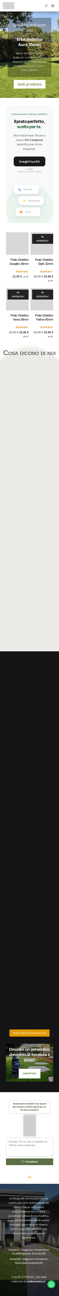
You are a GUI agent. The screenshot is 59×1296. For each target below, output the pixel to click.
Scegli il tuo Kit (29, 161)
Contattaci (29, 1073)
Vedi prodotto (29, 85)
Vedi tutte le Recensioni (29, 1033)
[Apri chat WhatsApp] (51, 1284)
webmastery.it (36, 1281)
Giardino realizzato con (29, 29)
